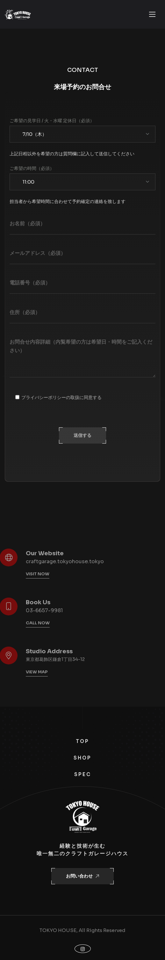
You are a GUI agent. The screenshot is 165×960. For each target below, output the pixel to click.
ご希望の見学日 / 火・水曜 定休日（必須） (52, 120)
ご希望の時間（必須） (32, 168)
